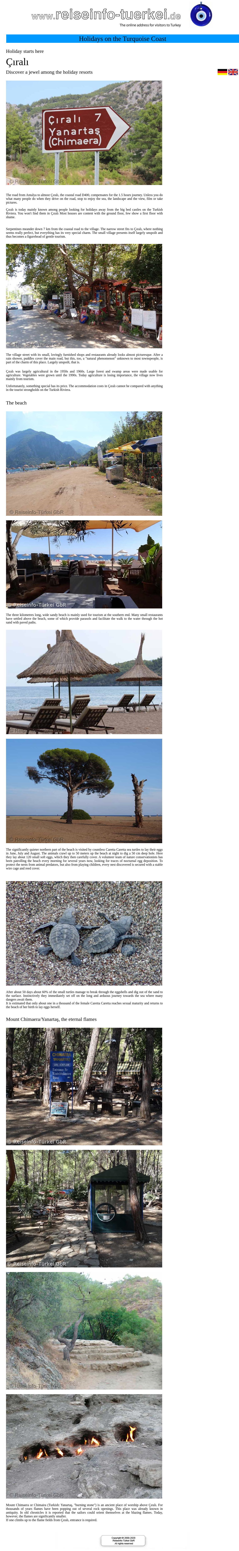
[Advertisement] (204, 186)
